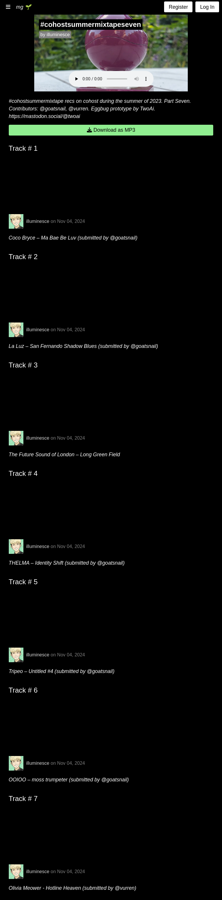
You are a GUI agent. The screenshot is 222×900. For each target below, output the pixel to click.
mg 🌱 (23, 7)
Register (178, 7)
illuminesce (37, 221)
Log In (207, 7)
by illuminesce (55, 34)
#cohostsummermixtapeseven (90, 24)
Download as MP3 (111, 130)
